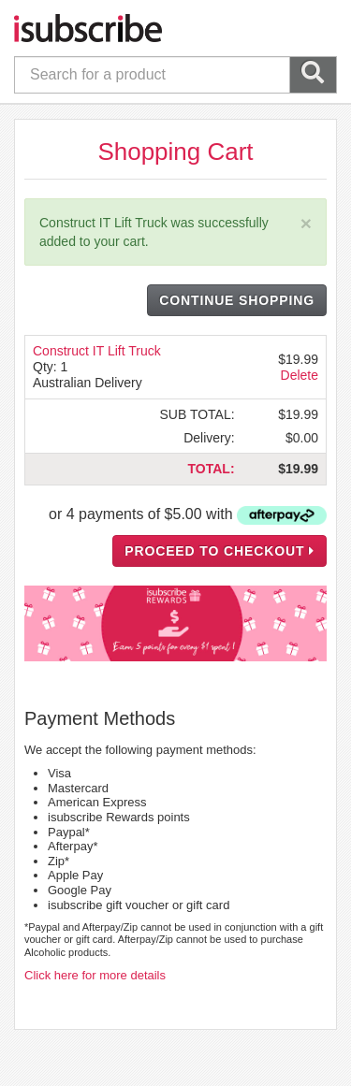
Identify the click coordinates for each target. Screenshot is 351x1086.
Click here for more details (95, 975)
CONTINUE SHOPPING (236, 300)
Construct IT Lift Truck (97, 350)
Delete (299, 375)
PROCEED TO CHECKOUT (219, 550)
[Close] (306, 223)
